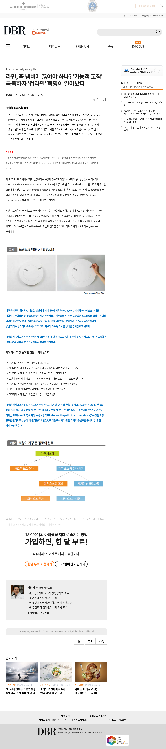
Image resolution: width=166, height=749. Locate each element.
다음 (101, 641)
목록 (90, 641)
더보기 (93, 99)
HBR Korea (157, 15)
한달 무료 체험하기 (39, 564)
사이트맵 (113, 719)
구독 (110, 46)
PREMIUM (82, 46)
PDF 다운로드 (99, 99)
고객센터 (145, 15)
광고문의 (123, 719)
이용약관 (55, 719)
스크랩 (104, 99)
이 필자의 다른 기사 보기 (38, 613)
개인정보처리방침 (79, 719)
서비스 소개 (44, 719)
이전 (79, 641)
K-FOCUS (138, 46)
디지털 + (54, 46)
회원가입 (133, 15)
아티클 (26, 46)
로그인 (123, 15)
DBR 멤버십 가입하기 (71, 564)
